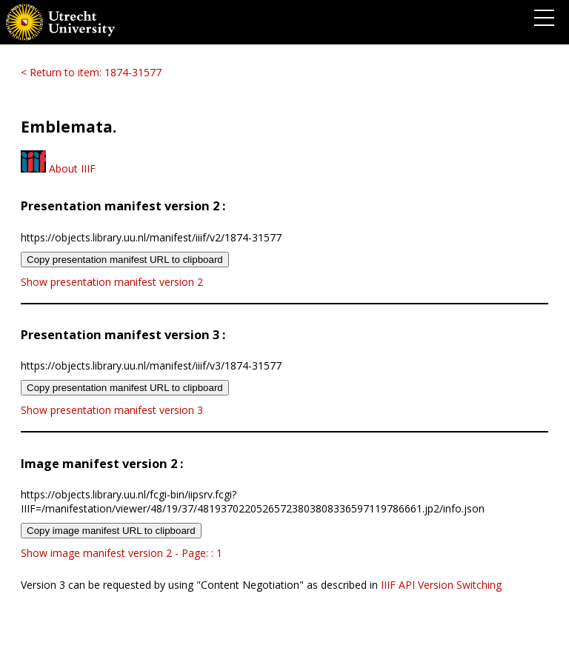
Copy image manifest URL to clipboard (111, 530)
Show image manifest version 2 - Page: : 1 (121, 553)
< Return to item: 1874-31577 (91, 72)
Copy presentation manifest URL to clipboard (125, 259)
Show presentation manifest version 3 (112, 410)
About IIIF (58, 168)
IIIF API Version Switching (441, 585)
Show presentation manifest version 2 (112, 282)
